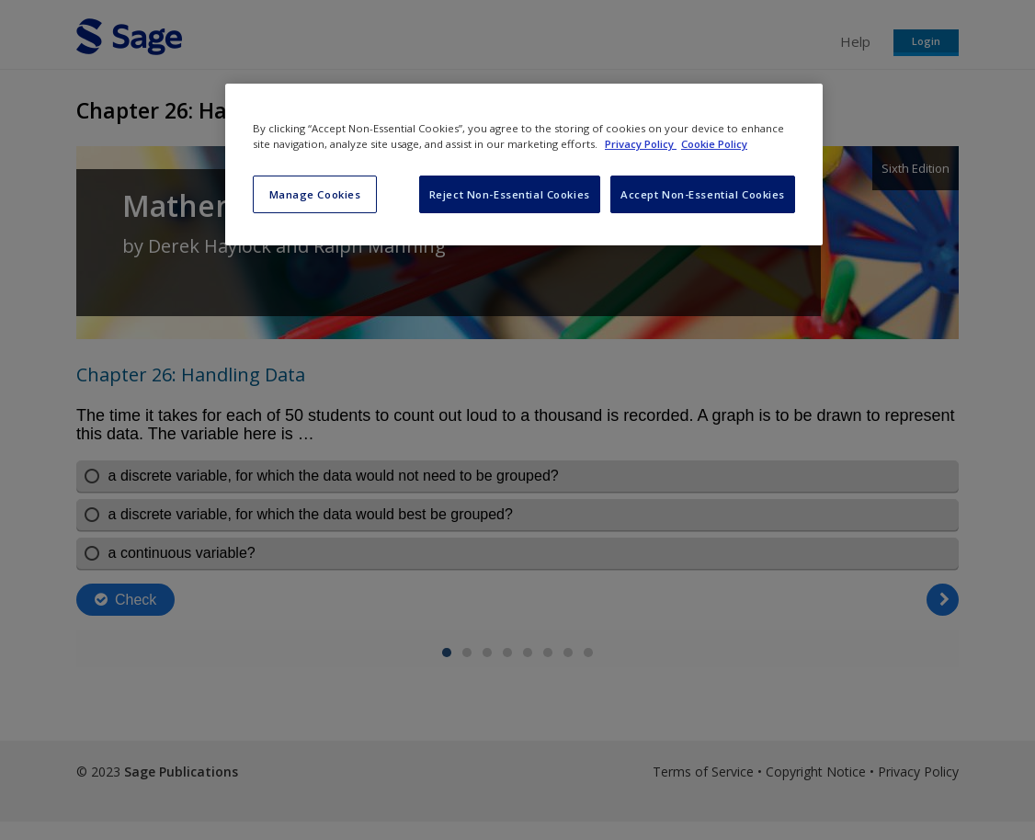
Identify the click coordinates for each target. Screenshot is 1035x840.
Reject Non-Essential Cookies (509, 194)
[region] (524, 164)
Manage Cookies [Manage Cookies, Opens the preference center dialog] (315, 194)
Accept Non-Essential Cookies (702, 194)
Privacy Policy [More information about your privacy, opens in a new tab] (641, 144)
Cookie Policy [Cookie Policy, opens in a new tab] (714, 144)
